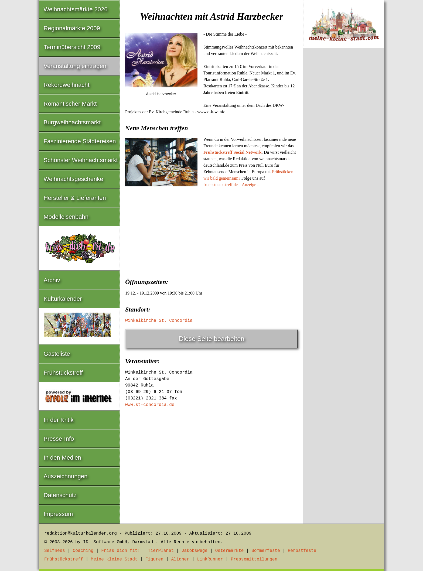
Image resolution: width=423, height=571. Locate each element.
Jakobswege (194, 550)
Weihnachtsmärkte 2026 (76, 9)
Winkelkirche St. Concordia (159, 320)
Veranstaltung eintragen (75, 66)
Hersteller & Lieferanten (75, 197)
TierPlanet (161, 550)
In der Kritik (59, 419)
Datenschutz (60, 495)
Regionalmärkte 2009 (72, 28)
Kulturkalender (63, 298)
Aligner (180, 559)
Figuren (154, 559)
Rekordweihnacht (67, 84)
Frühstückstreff (63, 372)
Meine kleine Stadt (114, 559)
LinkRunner (210, 559)
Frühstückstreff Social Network (232, 152)
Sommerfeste (265, 550)
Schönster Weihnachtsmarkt (81, 160)
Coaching (83, 550)
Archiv (52, 280)
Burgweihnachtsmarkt (72, 122)
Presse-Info (59, 438)
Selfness (54, 550)
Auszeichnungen (66, 476)
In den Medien (62, 457)
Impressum (58, 514)
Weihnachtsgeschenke (73, 179)
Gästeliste (57, 353)
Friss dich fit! (120, 550)
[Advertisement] (211, 231)
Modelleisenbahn (66, 216)
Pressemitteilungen (254, 559)
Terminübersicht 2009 (72, 47)
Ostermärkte (229, 550)
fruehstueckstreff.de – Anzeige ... (232, 184)
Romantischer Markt (70, 103)
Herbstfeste (302, 550)
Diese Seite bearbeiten (211, 338)
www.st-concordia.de (149, 404)
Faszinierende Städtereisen (80, 141)
